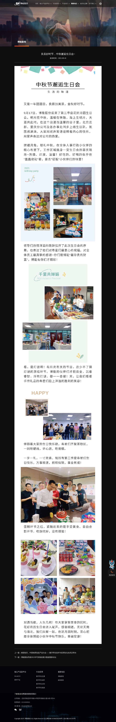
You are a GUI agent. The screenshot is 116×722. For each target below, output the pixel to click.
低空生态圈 (83, 3)
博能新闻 (61, 676)
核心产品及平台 (45, 3)
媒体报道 (61, 680)
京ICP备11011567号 (69, 718)
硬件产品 (17, 680)
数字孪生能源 (40, 688)
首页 (36, 3)
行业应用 (56, 3)
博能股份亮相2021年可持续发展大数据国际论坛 (38, 657)
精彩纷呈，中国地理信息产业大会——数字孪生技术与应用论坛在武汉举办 (48, 653)
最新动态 (74, 3)
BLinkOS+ (17, 676)
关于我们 (91, 3)
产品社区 (65, 3)
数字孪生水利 (40, 684)
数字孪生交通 (40, 676)
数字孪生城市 (40, 680)
